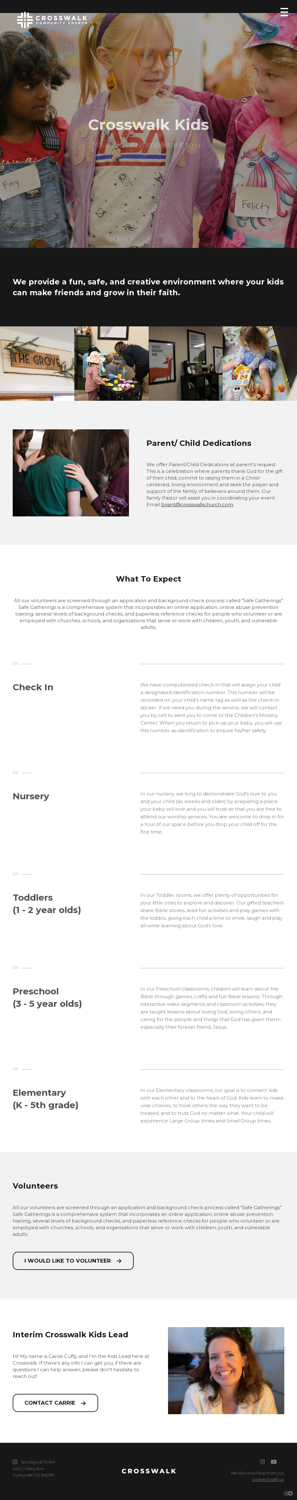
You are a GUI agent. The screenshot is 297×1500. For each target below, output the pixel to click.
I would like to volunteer (67, 1261)
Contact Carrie (49, 1403)
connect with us (267, 1479)
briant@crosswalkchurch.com (197, 504)
